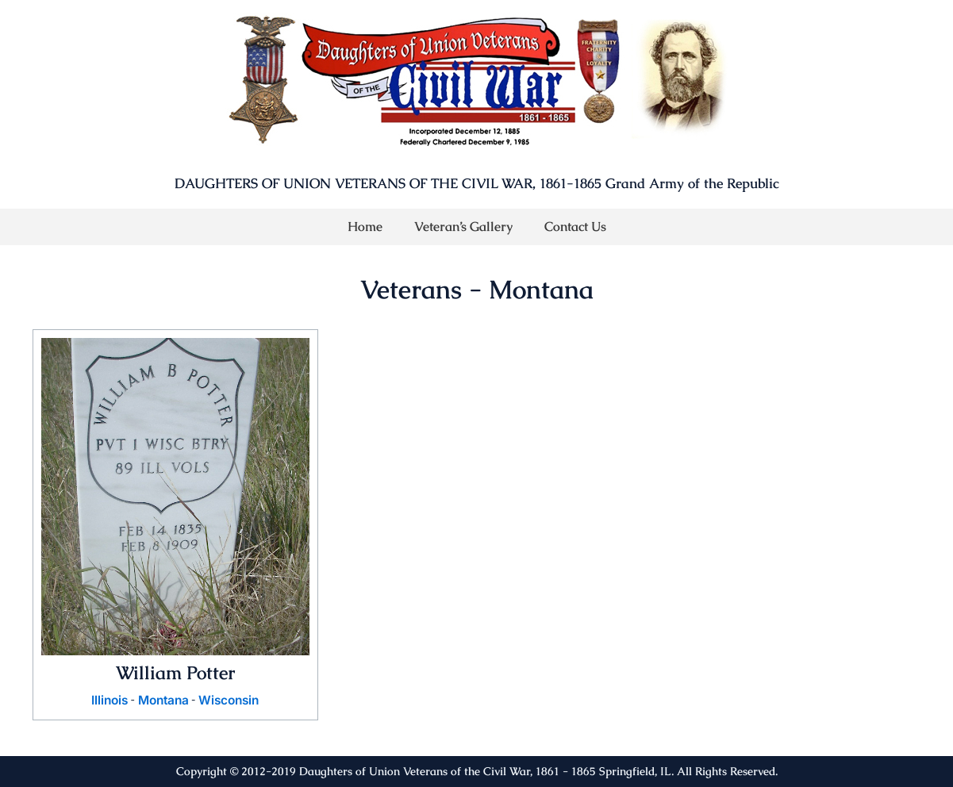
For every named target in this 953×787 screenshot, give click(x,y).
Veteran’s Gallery (463, 226)
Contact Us (575, 226)
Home (365, 226)
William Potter (175, 671)
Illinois (105, 700)
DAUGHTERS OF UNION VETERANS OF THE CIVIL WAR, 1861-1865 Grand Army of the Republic (477, 183)
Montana (162, 700)
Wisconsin (231, 700)
